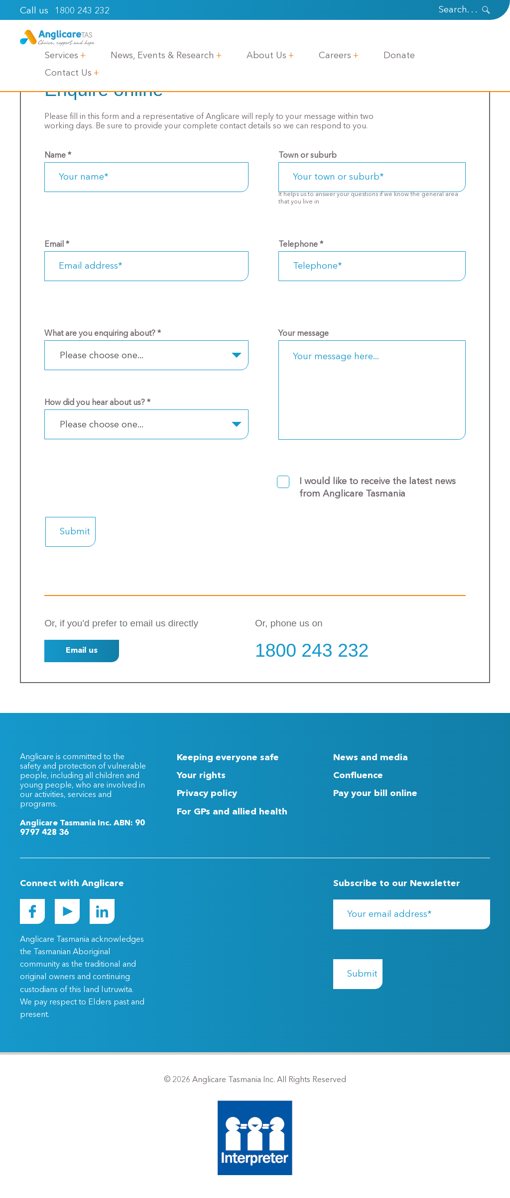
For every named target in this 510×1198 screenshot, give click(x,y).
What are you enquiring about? (102, 334)
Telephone (300, 245)
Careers (335, 55)
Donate (399, 55)
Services (61, 55)
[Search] (444, 9)
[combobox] (146, 355)
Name (57, 156)
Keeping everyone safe (228, 757)
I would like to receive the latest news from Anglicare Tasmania (377, 488)
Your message (303, 334)
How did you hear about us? (97, 403)
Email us (82, 651)
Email (56, 245)
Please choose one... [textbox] (101, 355)
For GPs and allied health (232, 811)
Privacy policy (207, 793)
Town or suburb (307, 156)
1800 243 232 (82, 10)
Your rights (201, 775)
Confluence (358, 775)
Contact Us (68, 73)
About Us (266, 55)
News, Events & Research (162, 55)
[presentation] (486, 9)
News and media (370, 757)
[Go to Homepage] (57, 38)
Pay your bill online (375, 793)
